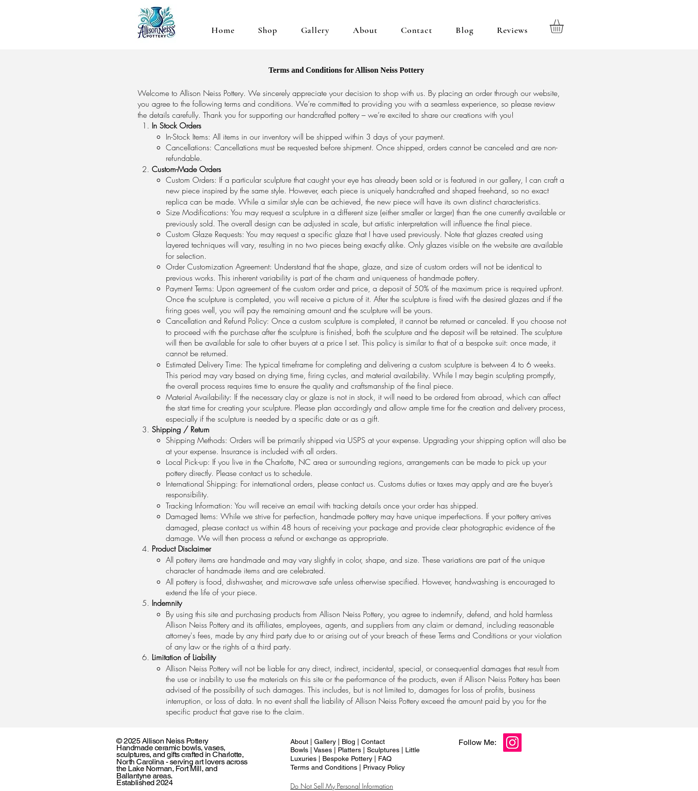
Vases (324, 750)
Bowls (300, 750)
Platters (350, 750)
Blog (349, 741)
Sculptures (384, 750)
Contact (373, 741)
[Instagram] (512, 742)
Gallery (326, 741)
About (300, 741)
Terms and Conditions (323, 767)
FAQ (384, 758)
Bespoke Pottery (348, 758)
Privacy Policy (384, 767)
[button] (565, 26)
